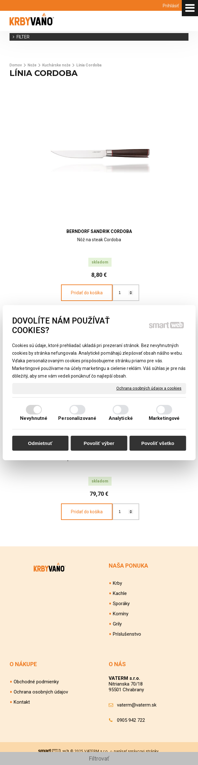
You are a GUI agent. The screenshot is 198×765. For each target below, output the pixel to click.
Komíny (120, 614)
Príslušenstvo (127, 634)
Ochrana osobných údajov (41, 692)
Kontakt (22, 702)
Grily (117, 624)
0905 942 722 (131, 720)
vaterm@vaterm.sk (136, 705)
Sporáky (121, 603)
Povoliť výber (99, 443)
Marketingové (164, 418)
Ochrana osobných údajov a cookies (148, 388)
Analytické (121, 418)
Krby (117, 583)
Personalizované (77, 418)
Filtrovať (99, 758)
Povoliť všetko (157, 443)
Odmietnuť (40, 443)
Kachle (120, 593)
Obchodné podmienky (36, 682)
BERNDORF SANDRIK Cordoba (99, 231)
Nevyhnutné (33, 418)
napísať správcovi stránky (136, 751)
